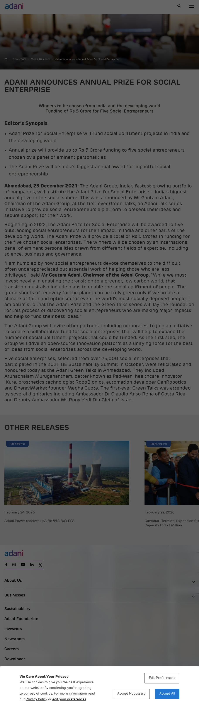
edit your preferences (69, 699)
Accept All (167, 693)
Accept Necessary (131, 693)
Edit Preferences (162, 678)
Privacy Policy (36, 699)
